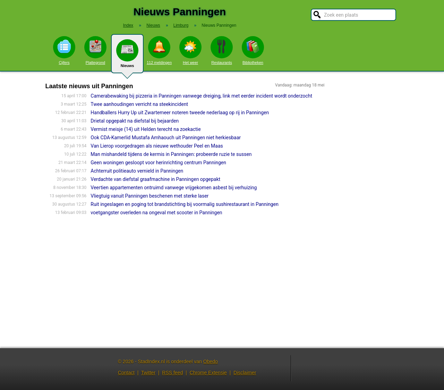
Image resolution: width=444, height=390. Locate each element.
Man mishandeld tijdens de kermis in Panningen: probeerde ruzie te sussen (171, 154)
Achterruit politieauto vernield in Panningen (137, 171)
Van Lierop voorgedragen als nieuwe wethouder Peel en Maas (157, 146)
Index (128, 25)
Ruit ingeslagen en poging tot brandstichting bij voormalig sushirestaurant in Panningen (185, 204)
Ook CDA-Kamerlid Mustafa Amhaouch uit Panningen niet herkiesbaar (166, 137)
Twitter (148, 372)
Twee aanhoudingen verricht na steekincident (139, 104)
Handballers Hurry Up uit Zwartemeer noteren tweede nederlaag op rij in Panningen (180, 112)
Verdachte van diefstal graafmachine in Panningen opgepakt (155, 179)
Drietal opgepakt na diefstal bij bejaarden (135, 121)
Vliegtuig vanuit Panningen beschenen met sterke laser (149, 196)
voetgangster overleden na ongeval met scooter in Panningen (156, 212)
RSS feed (172, 372)
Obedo (210, 361)
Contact (126, 372)
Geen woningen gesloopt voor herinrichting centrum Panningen (158, 162)
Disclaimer (244, 372)
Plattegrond (95, 50)
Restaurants (222, 50)
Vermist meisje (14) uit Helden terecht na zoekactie (145, 129)
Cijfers (64, 50)
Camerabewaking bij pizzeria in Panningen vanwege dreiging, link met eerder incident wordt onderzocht (201, 96)
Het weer (190, 50)
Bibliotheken (253, 50)
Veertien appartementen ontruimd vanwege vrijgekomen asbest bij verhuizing (174, 187)
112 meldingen (159, 50)
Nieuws (127, 56)
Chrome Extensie (208, 372)
